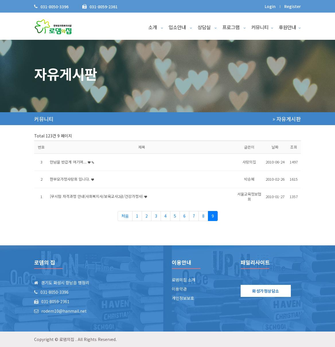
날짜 (275, 147)
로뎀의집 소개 (183, 280)
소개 (155, 27)
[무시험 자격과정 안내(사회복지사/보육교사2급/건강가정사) (98, 196)
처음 (125, 216)
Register (292, 6)
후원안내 (290, 27)
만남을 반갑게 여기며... (72, 162)
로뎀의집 (66, 339)
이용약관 (179, 289)
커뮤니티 (262, 27)
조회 (293, 147)
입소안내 (180, 27)
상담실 (207, 27)
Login (270, 6)
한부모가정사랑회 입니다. (72, 179)
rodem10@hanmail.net (64, 311)
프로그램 (234, 27)
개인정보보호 (183, 298)
